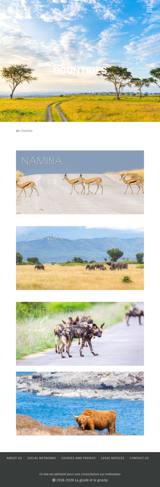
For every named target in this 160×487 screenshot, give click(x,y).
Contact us (139, 458)
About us (14, 458)
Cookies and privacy (78, 458)
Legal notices (112, 458)
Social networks (41, 458)
